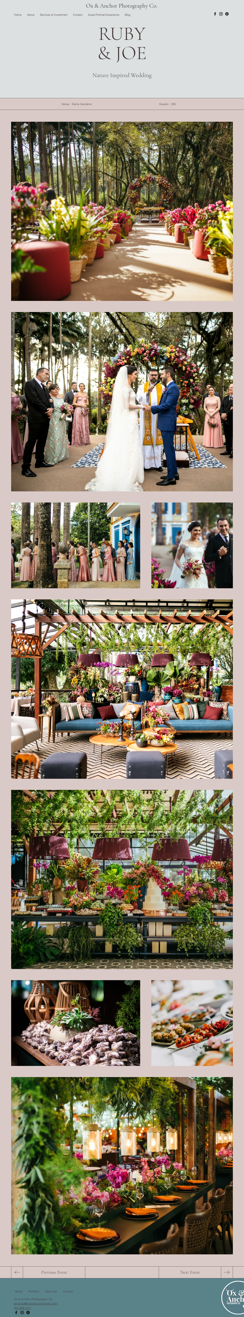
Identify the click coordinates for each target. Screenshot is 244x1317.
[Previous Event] (54, 1272)
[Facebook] (215, 14)
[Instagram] (221, 14)
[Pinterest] (227, 14)
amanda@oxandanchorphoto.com (35, 1303)
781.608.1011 (22, 1308)
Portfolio (34, 1291)
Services (51, 1291)
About (18, 1291)
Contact (68, 1291)
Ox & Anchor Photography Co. (121, 5)
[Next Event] (190, 1272)
